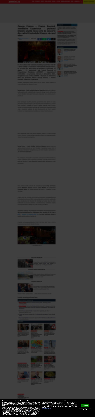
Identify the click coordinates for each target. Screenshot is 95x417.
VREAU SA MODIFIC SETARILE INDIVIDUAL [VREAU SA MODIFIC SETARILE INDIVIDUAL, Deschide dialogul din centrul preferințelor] (84, 409)
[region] (47, 408)
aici (29, 411)
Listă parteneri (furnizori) (46, 408)
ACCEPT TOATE (85, 405)
